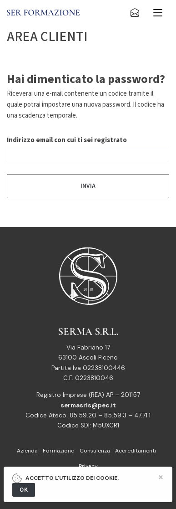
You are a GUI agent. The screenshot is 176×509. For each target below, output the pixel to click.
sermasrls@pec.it (88, 405)
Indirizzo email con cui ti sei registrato (67, 140)
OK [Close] (24, 489)
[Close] (160, 477)
